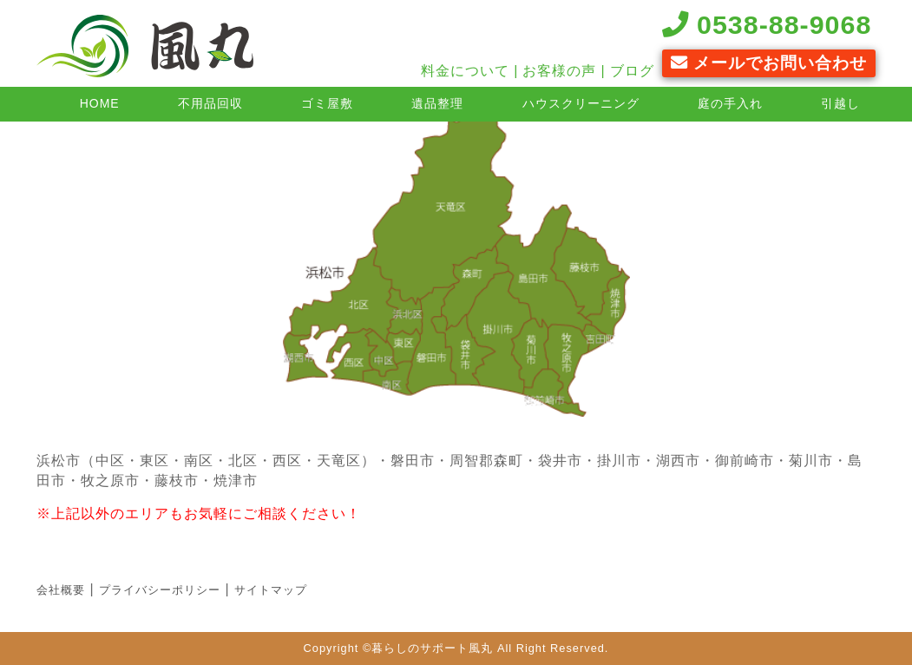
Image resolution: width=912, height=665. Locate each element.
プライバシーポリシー (159, 589)
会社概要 (60, 589)
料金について (465, 70)
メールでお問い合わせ (769, 63)
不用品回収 (210, 103)
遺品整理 (437, 103)
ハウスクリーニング (581, 103)
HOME (100, 103)
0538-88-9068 (767, 24)
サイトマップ (270, 589)
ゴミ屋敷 (327, 103)
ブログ (632, 70)
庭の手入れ (730, 103)
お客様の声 (559, 70)
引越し (840, 103)
